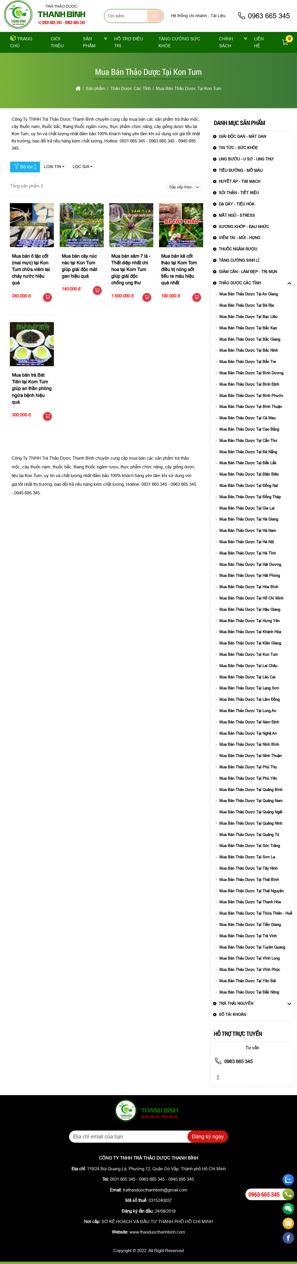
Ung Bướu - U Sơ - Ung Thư (246, 159)
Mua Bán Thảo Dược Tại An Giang (248, 294)
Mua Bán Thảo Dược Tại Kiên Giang (250, 643)
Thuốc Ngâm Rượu (238, 249)
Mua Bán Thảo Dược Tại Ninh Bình (249, 744)
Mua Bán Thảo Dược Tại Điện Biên (249, 474)
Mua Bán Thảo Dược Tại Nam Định (249, 722)
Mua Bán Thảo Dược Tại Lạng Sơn (249, 688)
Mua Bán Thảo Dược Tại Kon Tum (248, 654)
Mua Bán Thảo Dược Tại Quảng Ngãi (250, 812)
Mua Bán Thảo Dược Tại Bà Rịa (246, 305)
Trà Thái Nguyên (236, 1003)
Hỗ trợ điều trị (128, 42)
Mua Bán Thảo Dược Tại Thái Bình (249, 879)
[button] (285, 42)
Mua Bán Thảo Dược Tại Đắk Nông (249, 992)
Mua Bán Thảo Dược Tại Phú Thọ (248, 767)
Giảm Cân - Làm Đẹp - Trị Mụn (248, 272)
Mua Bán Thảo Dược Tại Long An (247, 711)
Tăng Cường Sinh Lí (239, 260)
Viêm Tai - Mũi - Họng (239, 238)
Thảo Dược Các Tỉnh (240, 283)
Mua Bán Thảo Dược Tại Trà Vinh (248, 936)
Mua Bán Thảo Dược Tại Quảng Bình (251, 790)
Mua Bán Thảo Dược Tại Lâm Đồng (249, 699)
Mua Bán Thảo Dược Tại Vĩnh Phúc (249, 969)
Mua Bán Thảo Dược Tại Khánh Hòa (250, 632)
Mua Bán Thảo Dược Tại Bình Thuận (250, 407)
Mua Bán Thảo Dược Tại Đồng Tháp (250, 497)
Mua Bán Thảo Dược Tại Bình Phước (251, 395)
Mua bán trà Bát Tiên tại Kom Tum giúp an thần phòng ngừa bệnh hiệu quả (32, 389)
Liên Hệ (259, 42)
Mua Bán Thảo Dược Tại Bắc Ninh (248, 350)
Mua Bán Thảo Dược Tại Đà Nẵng (248, 452)
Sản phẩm (89, 42)
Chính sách (226, 42)
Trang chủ (21, 42)
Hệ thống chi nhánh (189, 15)
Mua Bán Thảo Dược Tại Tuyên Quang (252, 947)
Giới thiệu (57, 42)
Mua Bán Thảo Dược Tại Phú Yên (248, 778)
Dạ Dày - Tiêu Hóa (236, 204)
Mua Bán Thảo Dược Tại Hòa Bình (248, 587)
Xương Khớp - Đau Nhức (244, 227)
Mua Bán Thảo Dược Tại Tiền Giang (250, 924)
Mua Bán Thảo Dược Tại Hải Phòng (249, 575)
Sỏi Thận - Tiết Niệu (239, 193)
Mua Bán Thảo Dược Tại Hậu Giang (249, 609)
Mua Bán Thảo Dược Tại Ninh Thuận (250, 756)
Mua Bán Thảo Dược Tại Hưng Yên (249, 621)
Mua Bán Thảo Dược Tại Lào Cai (247, 677)
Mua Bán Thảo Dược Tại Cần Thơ (248, 440)
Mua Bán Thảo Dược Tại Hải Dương (250, 564)
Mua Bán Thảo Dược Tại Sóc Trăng (249, 846)
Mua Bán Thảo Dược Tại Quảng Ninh (250, 823)
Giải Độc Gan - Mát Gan (242, 136)
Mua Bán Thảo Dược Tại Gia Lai (246, 508)
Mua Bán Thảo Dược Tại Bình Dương (251, 373)
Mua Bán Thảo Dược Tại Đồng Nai (248, 485)
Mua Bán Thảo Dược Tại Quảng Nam (251, 801)
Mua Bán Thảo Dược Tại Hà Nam (247, 530)
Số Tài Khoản (232, 1014)
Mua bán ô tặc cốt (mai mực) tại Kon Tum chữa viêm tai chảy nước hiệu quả (31, 270)
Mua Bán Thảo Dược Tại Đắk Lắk (247, 463)
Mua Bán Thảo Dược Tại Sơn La (247, 857)
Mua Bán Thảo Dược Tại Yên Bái (247, 981)
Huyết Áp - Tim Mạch (239, 181)
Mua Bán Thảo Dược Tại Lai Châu (248, 666)
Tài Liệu (218, 15)
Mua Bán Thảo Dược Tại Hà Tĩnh (247, 553)
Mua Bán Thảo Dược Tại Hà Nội (246, 542)
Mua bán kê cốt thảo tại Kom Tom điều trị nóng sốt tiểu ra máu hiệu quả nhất (179, 270)
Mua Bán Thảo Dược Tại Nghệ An (248, 733)
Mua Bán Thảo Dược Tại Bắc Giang (249, 339)
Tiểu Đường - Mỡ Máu (241, 170)
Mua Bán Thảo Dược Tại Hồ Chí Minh (251, 598)
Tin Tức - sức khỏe (238, 148)
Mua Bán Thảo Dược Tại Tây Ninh (248, 868)
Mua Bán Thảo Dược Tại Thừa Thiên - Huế (255, 913)
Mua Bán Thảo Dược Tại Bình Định (249, 384)
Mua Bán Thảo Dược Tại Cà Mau (247, 418)
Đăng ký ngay (208, 1137)
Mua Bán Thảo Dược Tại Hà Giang (248, 519)
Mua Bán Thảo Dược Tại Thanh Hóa (250, 902)
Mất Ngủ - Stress (237, 215)
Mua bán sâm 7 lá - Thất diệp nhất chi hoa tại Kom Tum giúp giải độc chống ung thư (130, 270)
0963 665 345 (263, 16)
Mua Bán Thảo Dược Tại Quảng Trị (249, 835)
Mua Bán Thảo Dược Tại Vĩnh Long (249, 958)
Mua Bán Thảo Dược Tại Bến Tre (247, 362)
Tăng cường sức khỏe (179, 42)
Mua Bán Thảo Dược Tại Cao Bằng (249, 429)
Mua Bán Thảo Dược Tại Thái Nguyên (251, 891)
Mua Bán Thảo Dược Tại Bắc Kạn (248, 328)
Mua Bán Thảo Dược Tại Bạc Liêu (248, 317)
